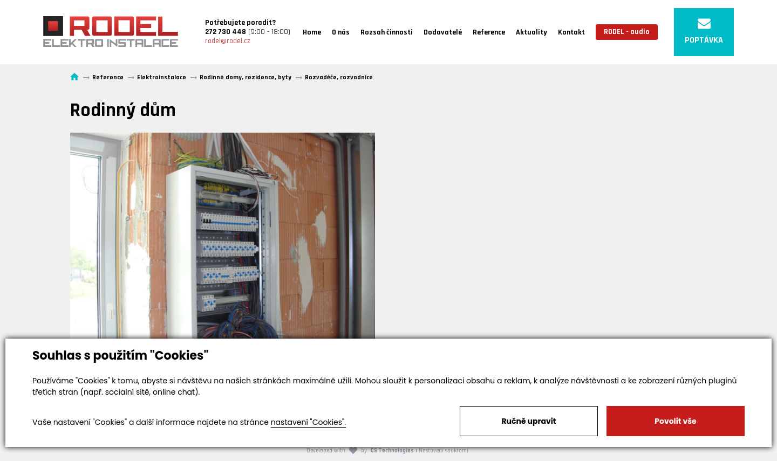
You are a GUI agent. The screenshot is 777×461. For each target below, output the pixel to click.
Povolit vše (675, 421)
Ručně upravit (528, 421)
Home (312, 32)
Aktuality (531, 32)
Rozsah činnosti (386, 32)
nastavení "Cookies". (308, 422)
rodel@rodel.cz (227, 41)
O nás (341, 32)
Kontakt (571, 32)
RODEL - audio (627, 32)
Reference (489, 32)
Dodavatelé (443, 32)
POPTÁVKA (704, 31)
